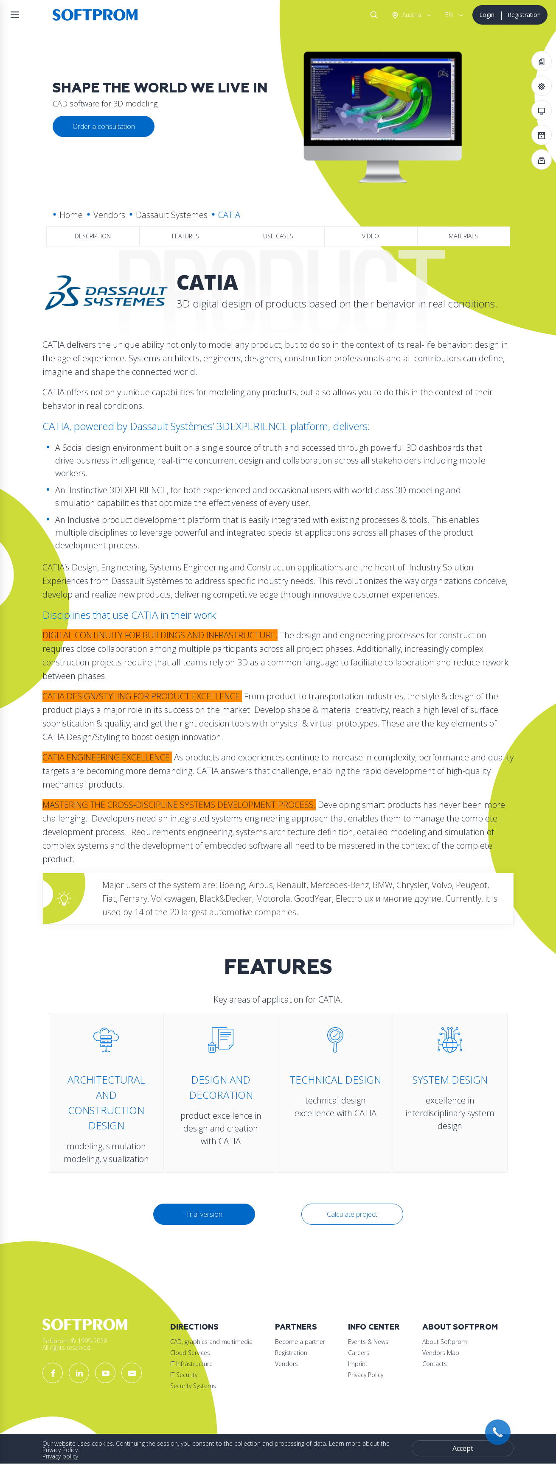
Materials (463, 236)
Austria (411, 15)
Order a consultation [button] (104, 126)
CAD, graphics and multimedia (211, 1342)
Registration (524, 15)
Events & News (368, 1342)
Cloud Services (190, 1353)
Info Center (374, 1327)
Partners (296, 1327)
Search (372, 14)
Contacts (434, 1364)
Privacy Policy (365, 1375)
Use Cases (278, 236)
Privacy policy (60, 1456)
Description (93, 236)
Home (71, 215)
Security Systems (193, 1386)
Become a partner (300, 1342)
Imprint (358, 1364)
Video (370, 236)
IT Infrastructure (191, 1364)
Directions (194, 1327)
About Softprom (460, 1327)
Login (486, 15)
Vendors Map (440, 1353)
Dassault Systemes (172, 215)
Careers (358, 1353)
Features (185, 236)
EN (449, 15)
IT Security (183, 1375)
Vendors (109, 215)
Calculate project (352, 1214)
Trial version (204, 1214)
